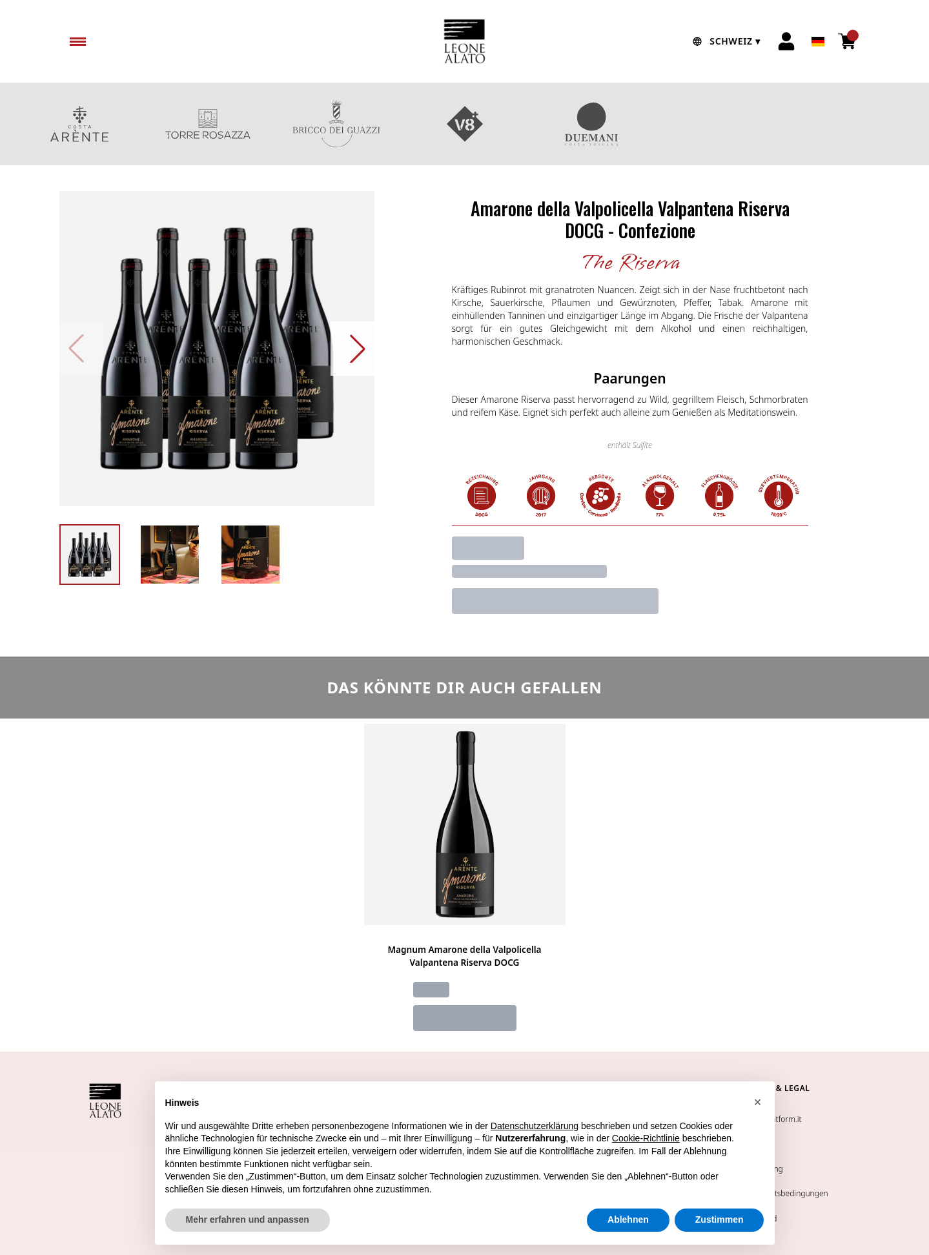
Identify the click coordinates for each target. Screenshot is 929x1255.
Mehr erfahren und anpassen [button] (247, 1221)
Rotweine (849, 124)
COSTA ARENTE (80, 124)
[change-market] (725, 41)
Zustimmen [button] (719, 1221)
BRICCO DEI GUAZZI (336, 124)
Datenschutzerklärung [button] (534, 1126)
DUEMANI (593, 124)
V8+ (464, 124)
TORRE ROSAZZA (208, 124)
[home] (464, 41)
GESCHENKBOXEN (721, 124)
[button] (758, 1103)
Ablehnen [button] (628, 1221)
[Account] (786, 41)
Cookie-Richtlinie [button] (646, 1139)
